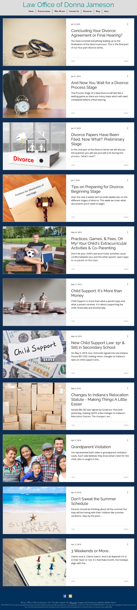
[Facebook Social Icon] (64, 596)
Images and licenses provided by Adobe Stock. (96, 602)
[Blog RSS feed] (70, 596)
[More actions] (128, 24)
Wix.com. (73, 602)
